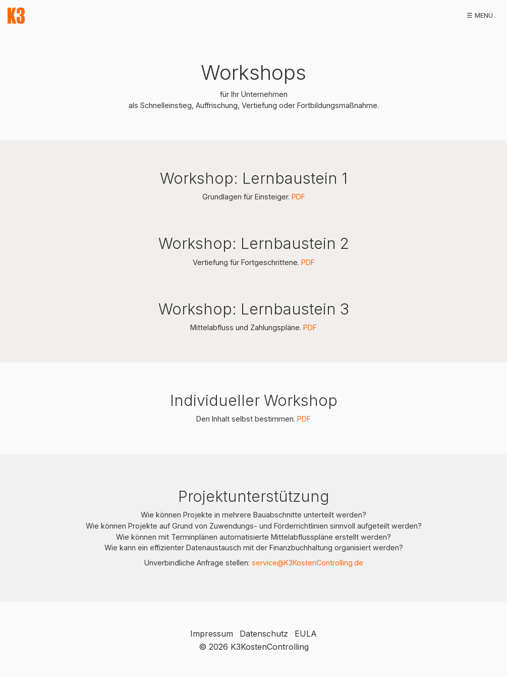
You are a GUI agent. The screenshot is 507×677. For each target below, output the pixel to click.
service (264, 562)
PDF (298, 196)
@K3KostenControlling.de (320, 562)
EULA (306, 634)
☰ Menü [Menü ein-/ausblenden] (480, 15)
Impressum (211, 634)
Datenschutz (264, 634)
